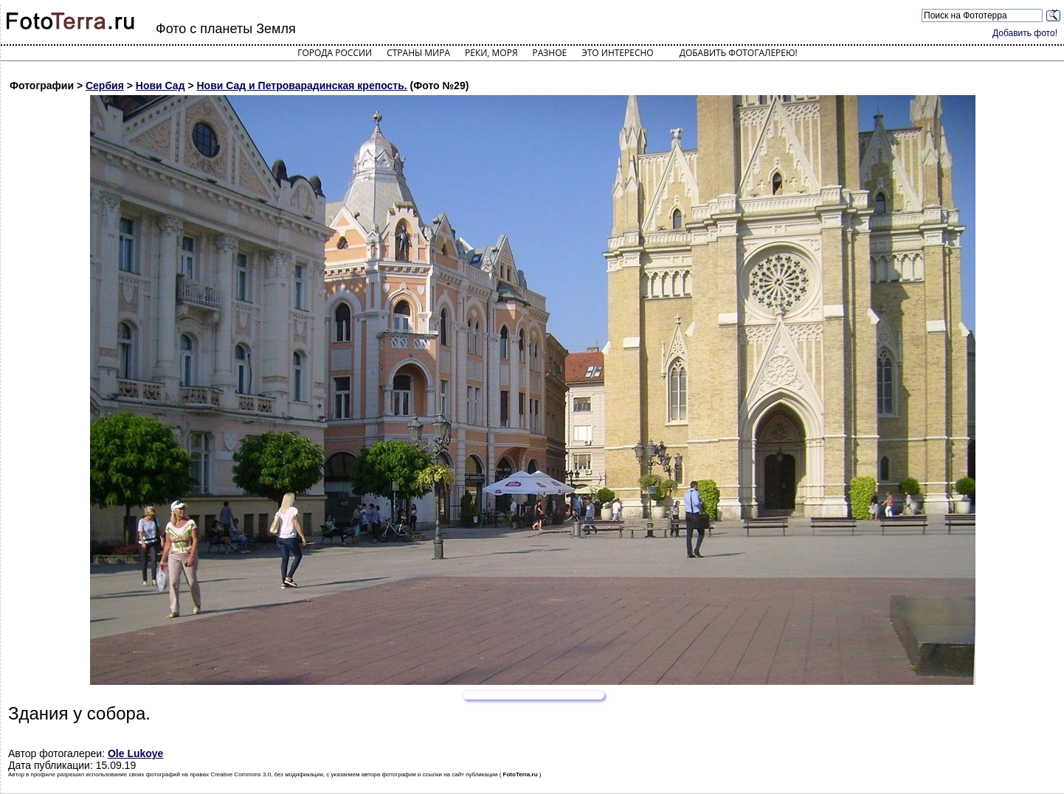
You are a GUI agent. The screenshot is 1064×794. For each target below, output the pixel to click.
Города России (334, 52)
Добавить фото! (1024, 33)
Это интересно (617, 52)
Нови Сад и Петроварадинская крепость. (302, 85)
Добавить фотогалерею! (739, 52)
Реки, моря (491, 52)
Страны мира (418, 52)
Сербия (105, 85)
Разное (550, 52)
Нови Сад (160, 85)
